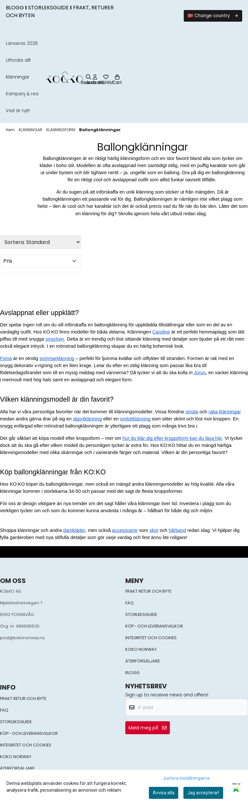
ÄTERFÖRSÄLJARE (142, 661)
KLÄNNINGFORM (61, 129)
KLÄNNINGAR (31, 129)
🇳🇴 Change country (209, 16)
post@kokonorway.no (22, 637)
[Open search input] (88, 80)
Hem (11, 129)
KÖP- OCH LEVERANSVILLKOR (154, 626)
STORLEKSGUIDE (141, 614)
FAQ (129, 603)
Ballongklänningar (100, 129)
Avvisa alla (163, 792)
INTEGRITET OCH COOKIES (151, 637)
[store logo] (64, 77)
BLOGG (132, 672)
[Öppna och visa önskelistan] (105, 77)
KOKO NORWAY (141, 649)
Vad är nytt (18, 111)
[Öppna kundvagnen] (117, 77)
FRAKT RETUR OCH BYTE (148, 591)
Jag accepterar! (203, 792)
